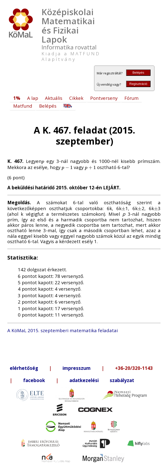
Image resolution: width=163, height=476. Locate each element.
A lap (32, 98)
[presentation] (43, 161)
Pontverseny (104, 98)
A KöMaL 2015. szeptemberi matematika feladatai (62, 330)
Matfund (22, 106)
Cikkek (76, 98)
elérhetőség (24, 368)
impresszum (77, 368)
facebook (34, 380)
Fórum (131, 98)
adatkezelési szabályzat (101, 380)
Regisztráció (138, 84)
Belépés (138, 72)
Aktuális (53, 98)
